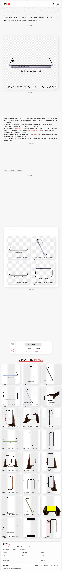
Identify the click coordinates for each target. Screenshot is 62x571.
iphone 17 (12, 170)
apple (6, 170)
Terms (43, 555)
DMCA (43, 560)
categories (36, 134)
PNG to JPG (6, 560)
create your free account (35, 130)
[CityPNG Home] (6, 4)
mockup (20, 170)
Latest (4, 555)
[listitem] (34, 565)
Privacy (43, 558)
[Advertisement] (31, 30)
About (23, 555)
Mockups (18, 128)
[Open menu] (58, 4)
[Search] (53, 4)
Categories (6, 558)
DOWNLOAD (33, 344)
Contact (24, 558)
